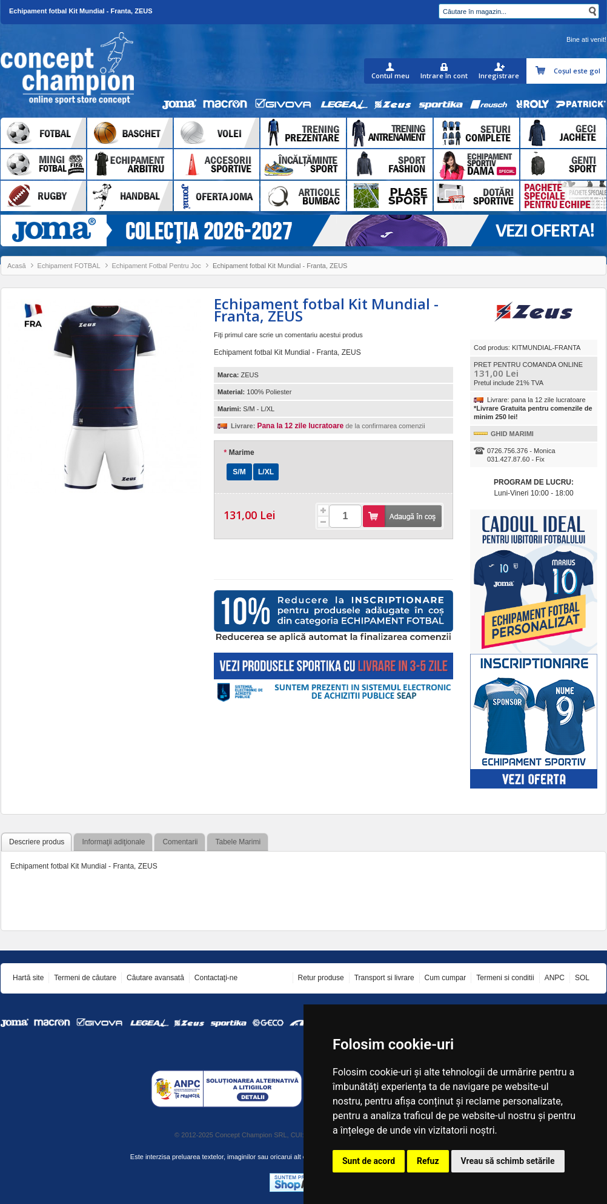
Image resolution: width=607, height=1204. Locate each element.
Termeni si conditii (505, 978)
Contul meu (390, 75)
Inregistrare (499, 75)
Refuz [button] (428, 1161)
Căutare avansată (155, 978)
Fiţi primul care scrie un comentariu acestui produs (288, 334)
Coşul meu (541, 71)
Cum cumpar (445, 978)
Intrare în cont (444, 75)
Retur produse (321, 978)
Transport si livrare (384, 978)
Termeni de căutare (85, 978)
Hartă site (28, 978)
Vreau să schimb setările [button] (508, 1161)
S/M (239, 472)
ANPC (555, 978)
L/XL (266, 472)
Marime (239, 452)
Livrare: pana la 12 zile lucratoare (536, 399)
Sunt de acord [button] (368, 1161)
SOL (582, 978)
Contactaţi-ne (215, 978)
